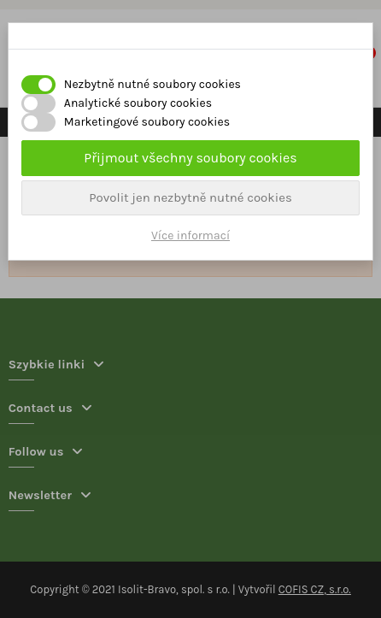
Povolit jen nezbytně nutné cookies (190, 197)
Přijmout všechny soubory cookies (190, 158)
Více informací (190, 235)
